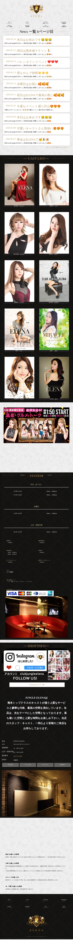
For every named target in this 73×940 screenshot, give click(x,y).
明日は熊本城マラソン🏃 (33, 50)
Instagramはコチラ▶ (37, 685)
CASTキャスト (27, 23)
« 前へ (48, 147)
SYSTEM (45, 900)
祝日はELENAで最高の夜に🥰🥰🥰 (40, 95)
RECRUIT (27, 907)
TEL (45, 907)
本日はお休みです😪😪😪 (34, 39)
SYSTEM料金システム (45, 23)
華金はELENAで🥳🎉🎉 (33, 139)
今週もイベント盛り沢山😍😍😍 (39, 106)
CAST (27, 900)
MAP (63, 907)
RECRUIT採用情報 (27, 26)
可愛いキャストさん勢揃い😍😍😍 (40, 128)
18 (64, 147)
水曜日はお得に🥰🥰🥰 (33, 84)
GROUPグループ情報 (9, 26)
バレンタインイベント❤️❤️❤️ (37, 61)
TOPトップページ (9, 23)
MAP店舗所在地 (63, 26)
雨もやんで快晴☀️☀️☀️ (33, 73)
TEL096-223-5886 (45, 26)
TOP (9, 900)
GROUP (9, 907)
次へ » (67, 147)
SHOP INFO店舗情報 (63, 23)
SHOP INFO (64, 900)
